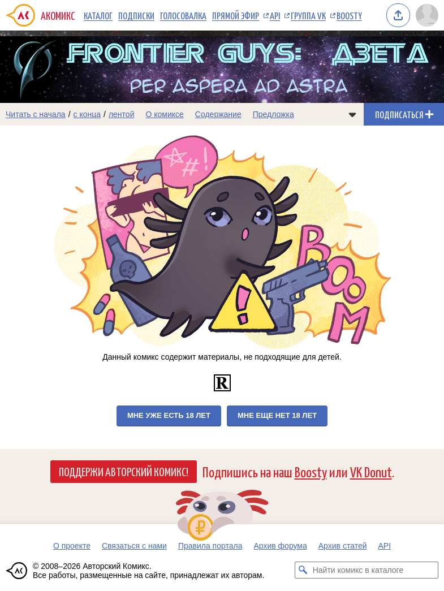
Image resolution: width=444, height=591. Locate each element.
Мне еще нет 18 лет (277, 415)
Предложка (273, 114)
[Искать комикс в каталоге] (303, 570)
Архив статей (342, 545)
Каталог (98, 15)
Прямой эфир (235, 15)
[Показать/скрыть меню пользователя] (427, 15)
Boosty (349, 15)
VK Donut (371, 471)
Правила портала (210, 545)
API (275, 15)
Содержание (218, 114)
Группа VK (308, 15)
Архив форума (280, 545)
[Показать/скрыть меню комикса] (352, 114)
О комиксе (164, 114)
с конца (87, 114)
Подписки (136, 15)
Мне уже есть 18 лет (168, 415)
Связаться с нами (134, 545)
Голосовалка (183, 15)
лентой (122, 114)
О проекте (71, 545)
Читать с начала (36, 114)
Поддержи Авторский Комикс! (123, 471)
